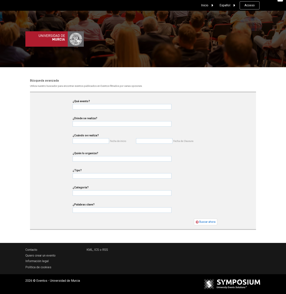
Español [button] (227, 5)
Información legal (37, 261)
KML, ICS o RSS (97, 250)
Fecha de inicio (118, 141)
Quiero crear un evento (40, 255)
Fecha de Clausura (183, 141)
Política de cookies (38, 267)
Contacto (31, 250)
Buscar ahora (205, 222)
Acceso (249, 5)
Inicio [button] (207, 5)
